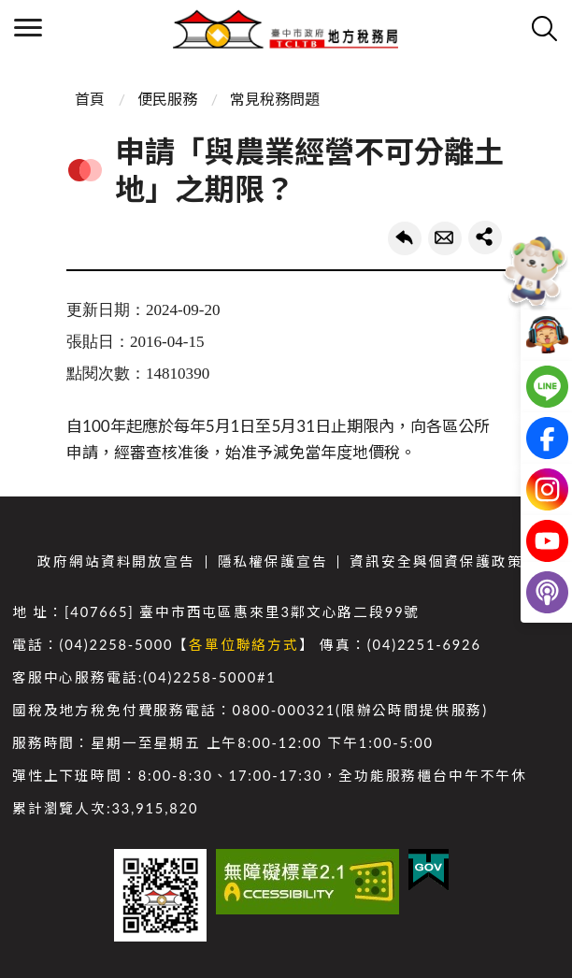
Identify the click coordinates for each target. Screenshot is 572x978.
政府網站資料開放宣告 (115, 561)
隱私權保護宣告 (273, 561)
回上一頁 (405, 238)
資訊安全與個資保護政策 (436, 561)
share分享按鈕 (485, 237)
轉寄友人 (445, 238)
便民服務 (167, 99)
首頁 (90, 99)
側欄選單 (28, 27)
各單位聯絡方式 (244, 645)
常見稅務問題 (275, 99)
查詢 (544, 28)
